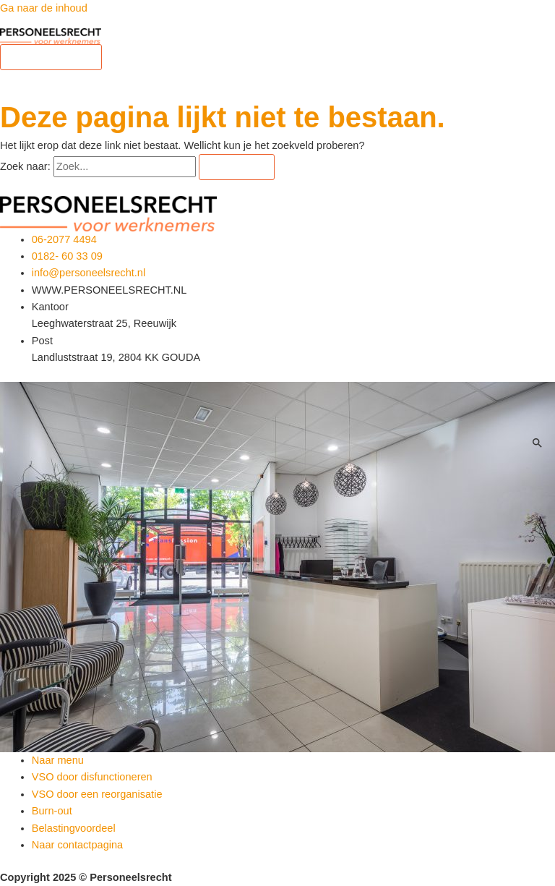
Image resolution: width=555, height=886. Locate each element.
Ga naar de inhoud (43, 8)
